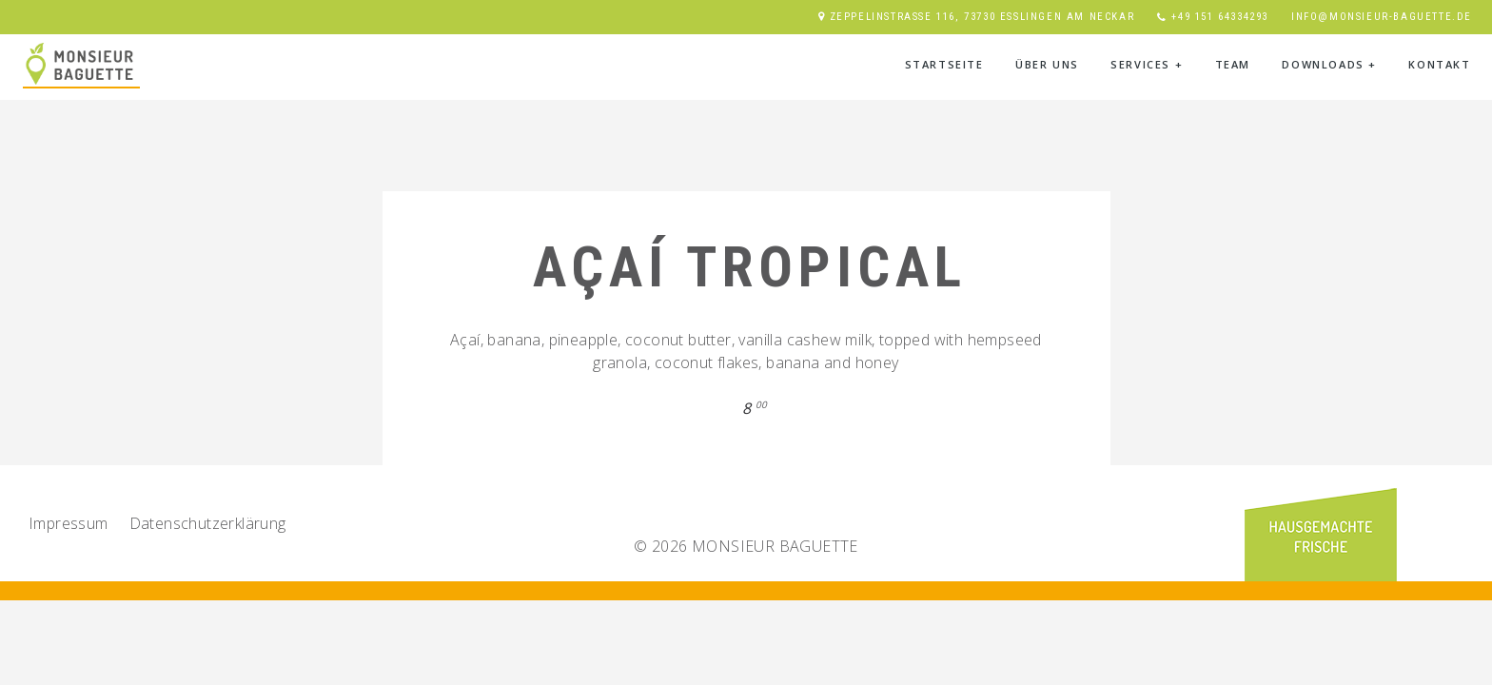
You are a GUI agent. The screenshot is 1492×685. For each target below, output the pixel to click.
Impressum (68, 523)
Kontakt (1439, 64)
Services (1146, 64)
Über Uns (1047, 64)
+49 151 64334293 (1219, 16)
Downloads (1329, 64)
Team (1232, 64)
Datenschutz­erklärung (207, 523)
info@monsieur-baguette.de (1381, 16)
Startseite (944, 64)
